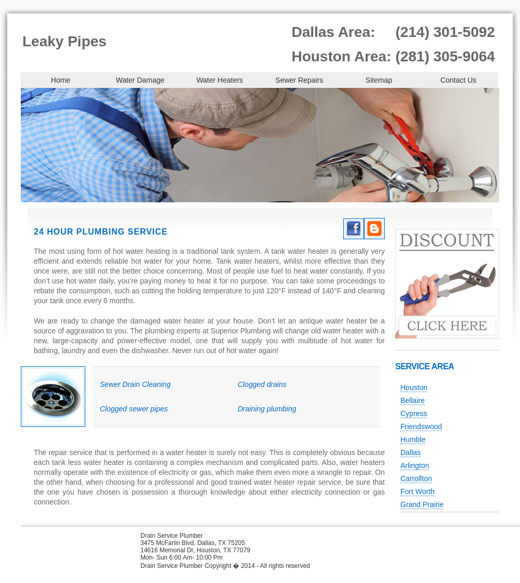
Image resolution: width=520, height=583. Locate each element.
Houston (413, 387)
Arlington (414, 465)
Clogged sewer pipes (134, 409)
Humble (412, 439)
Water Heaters (220, 80)
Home (60, 80)
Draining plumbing (267, 409)
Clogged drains (262, 384)
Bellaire (412, 400)
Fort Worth (417, 491)
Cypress (413, 413)
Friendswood (421, 426)
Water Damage (140, 80)
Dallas (410, 452)
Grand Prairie (422, 504)
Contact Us (458, 80)
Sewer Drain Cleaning (135, 384)
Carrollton (416, 478)
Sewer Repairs (299, 80)
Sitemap (379, 80)
